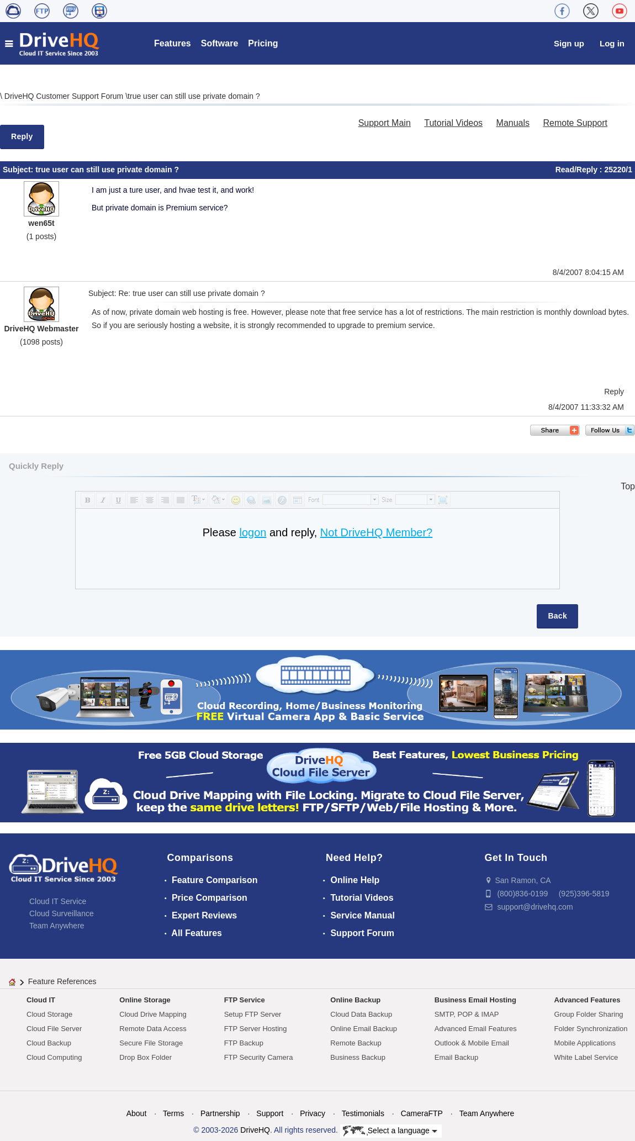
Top (628, 486)
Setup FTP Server (253, 1014)
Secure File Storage (151, 1043)
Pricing (263, 43)
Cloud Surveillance (61, 913)
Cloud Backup (49, 1043)
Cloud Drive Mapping (152, 1014)
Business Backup (357, 1057)
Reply (22, 136)
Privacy (312, 1113)
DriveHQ (255, 1130)
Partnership (220, 1113)
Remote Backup (356, 1043)
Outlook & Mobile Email (472, 1043)
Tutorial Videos (453, 123)
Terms (173, 1113)
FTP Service (244, 1000)
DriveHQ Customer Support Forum (64, 96)
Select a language (390, 1131)
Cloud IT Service (57, 901)
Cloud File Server (54, 1028)
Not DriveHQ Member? (376, 532)
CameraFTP (422, 1113)
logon (252, 532)
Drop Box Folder (145, 1057)
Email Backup (456, 1057)
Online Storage (144, 1000)
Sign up (569, 43)
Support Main (384, 123)
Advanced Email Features (476, 1028)
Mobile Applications (585, 1043)
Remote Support (575, 123)
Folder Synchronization (591, 1028)
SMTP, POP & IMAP (467, 1014)
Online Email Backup (363, 1028)
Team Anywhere (56, 925)
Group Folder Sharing (588, 1014)
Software (220, 43)
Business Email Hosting (475, 1000)
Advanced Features (587, 1000)
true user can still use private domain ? (194, 96)
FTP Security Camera (258, 1057)
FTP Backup (243, 1043)
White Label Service (586, 1057)
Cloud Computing (54, 1057)
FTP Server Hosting (255, 1028)
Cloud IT (41, 1000)
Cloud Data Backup (361, 1014)
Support (269, 1113)
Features (172, 43)
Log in (612, 43)
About (136, 1113)
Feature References (62, 981)
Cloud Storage (49, 1014)
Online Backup (355, 1000)
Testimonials (363, 1113)
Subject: (19, 169)
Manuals (513, 123)
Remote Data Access (152, 1028)
